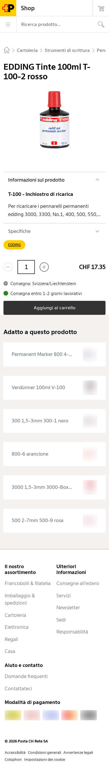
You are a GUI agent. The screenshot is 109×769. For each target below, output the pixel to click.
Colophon (13, 759)
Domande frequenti (26, 676)
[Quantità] (26, 267)
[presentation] (54, 354)
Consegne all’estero (77, 583)
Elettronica (16, 627)
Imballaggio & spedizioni (20, 599)
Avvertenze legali (78, 752)
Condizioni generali (44, 752)
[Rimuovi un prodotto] (8, 267)
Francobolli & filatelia (28, 583)
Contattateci (18, 688)
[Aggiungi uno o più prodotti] (44, 267)
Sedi (61, 620)
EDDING (14, 245)
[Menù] (8, 24)
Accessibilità (15, 752)
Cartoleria (15, 615)
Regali (11, 639)
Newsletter (68, 607)
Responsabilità (72, 632)
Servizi (63, 595)
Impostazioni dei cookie (44, 759)
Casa (10, 651)
